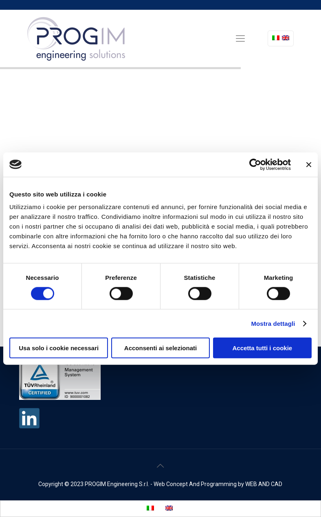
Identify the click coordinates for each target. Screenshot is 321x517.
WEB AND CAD (263, 484)
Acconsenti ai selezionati (160, 348)
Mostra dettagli (273, 323)
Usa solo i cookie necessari (59, 348)
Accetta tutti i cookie (262, 348)
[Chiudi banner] (309, 164)
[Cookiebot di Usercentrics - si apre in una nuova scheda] (255, 164)
